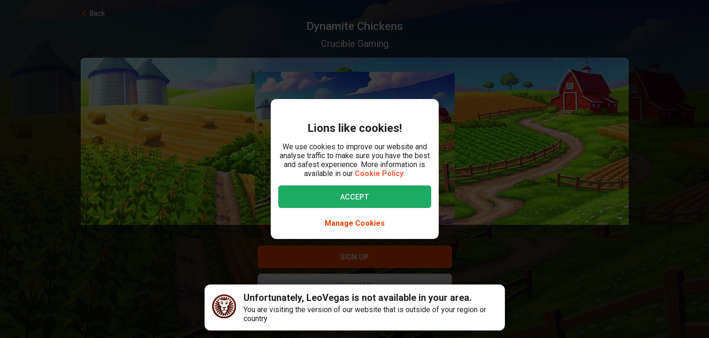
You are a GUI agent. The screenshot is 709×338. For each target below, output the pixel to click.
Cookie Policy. (380, 173)
